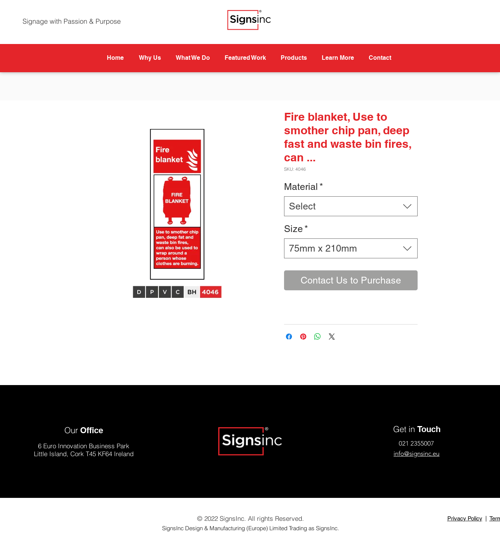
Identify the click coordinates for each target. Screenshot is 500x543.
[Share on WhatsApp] (317, 336)
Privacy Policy (464, 518)
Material (303, 186)
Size (296, 228)
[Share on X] (331, 336)
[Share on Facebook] (288, 336)
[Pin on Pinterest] (303, 336)
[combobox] (351, 206)
